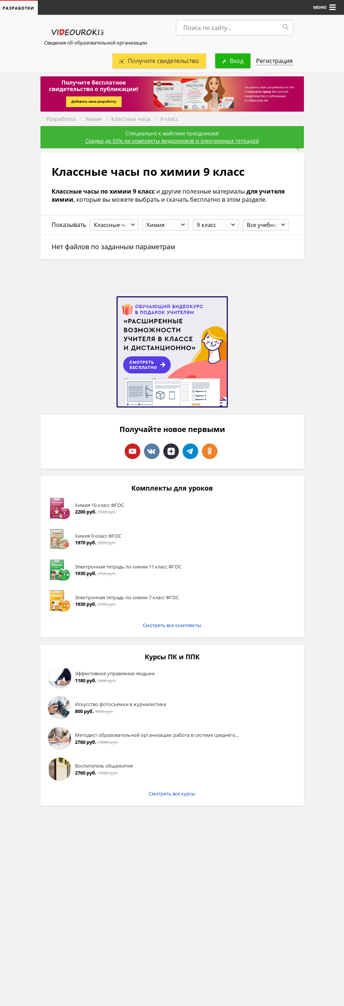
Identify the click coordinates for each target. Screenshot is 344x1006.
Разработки (61, 118)
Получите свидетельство (159, 61)
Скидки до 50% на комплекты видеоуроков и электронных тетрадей (172, 140)
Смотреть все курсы (172, 793)
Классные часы (131, 118)
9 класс (169, 118)
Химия (93, 118)
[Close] (298, 148)
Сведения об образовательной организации (95, 42)
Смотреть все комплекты (172, 625)
